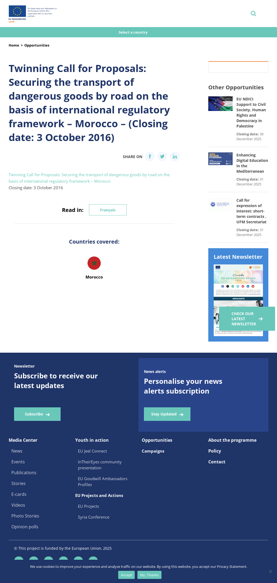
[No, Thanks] (270, 571)
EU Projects (88, 506)
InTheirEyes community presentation (100, 464)
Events (18, 462)
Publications (24, 473)
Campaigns (153, 451)
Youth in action (92, 440)
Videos (18, 505)
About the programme (232, 440)
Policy (214, 451)
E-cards (19, 494)
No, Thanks (149, 575)
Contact (216, 462)
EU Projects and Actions (99, 495)
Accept (126, 575)
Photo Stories (25, 516)
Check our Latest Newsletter (244, 318)
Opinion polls (24, 527)
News (16, 451)
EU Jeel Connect (92, 451)
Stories (18, 483)
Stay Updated (164, 414)
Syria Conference (93, 517)
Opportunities (36, 45)
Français (108, 209)
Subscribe (34, 414)
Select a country (133, 32)
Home (14, 45)
